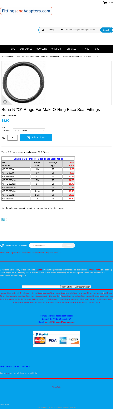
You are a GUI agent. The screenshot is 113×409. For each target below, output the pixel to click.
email (7, 373)
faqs (32, 296)
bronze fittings (60, 293)
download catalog (11, 296)
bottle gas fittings (36, 293)
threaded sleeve (82, 302)
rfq (35, 302)
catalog (38, 270)
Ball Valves (26, 49)
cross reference (98, 293)
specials (58, 302)
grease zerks (104, 296)
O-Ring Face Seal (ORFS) (40, 56)
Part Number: (6, 129)
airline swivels (16, 293)
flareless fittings (66, 296)
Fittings (84, 49)
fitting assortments (41, 296)
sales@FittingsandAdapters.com (59, 322)
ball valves (26, 293)
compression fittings (85, 293)
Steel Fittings (21, 56)
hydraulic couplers (52, 299)
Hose (96, 49)
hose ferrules (19, 299)
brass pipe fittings (48, 293)
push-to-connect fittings (104, 299)
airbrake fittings (6, 293)
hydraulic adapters (38, 299)
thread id (91, 302)
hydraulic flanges (64, 299)
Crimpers (56, 49)
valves (97, 302)
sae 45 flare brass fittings (46, 302)
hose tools (27, 299)
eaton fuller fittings (24, 296)
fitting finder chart (54, 296)
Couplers (41, 49)
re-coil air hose (29, 302)
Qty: (3, 138)
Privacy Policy (56, 387)
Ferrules (71, 49)
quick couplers (18, 302)
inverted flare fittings (77, 299)
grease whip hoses (93, 296)
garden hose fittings (78, 296)
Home (12, 49)
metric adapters (90, 299)
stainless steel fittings (69, 302)
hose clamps (9, 299)
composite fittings (71, 293)
